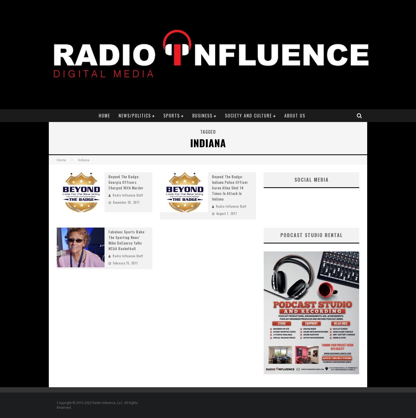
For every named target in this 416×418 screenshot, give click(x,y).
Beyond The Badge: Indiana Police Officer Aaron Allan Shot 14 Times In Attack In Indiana (230, 188)
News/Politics (135, 115)
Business (202, 115)
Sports (171, 115)
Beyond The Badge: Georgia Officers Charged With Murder (126, 182)
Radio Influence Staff (128, 195)
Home (104, 115)
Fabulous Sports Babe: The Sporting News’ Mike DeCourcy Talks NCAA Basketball (127, 240)
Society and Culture (248, 115)
